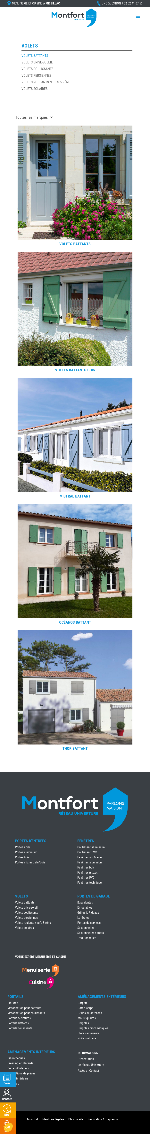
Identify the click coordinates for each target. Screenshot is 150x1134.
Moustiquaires (87, 1018)
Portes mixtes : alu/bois (30, 862)
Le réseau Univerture (91, 1065)
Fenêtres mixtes (87, 872)
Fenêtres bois (86, 867)
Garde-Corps (85, 1008)
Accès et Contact (88, 1070)
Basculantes (85, 902)
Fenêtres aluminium (90, 862)
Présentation (86, 1059)
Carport (82, 1003)
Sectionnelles (85, 928)
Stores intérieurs (17, 1078)
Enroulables (84, 907)
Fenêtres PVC (86, 877)
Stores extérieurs (88, 1033)
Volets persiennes (36, 75)
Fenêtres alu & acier (90, 857)
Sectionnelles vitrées (90, 933)
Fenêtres (85, 841)
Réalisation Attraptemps (103, 1119)
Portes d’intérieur (18, 1068)
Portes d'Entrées (30, 841)
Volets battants (34, 56)
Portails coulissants (19, 1028)
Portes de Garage (93, 896)
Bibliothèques (16, 1058)
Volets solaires (34, 89)
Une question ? (122, 3)
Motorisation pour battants (24, 1008)
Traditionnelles (86, 938)
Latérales (83, 918)
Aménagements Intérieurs (31, 1052)
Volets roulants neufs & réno (46, 82)
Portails (15, 996)
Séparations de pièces (21, 1073)
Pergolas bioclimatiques (93, 1028)
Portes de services (89, 923)
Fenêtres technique (89, 882)
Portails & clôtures (19, 1018)
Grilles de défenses (90, 1013)
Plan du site (75, 1119)
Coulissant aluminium (91, 847)
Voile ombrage (87, 1038)
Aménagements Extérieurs (102, 996)
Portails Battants (18, 1023)
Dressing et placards (20, 1063)
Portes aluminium (26, 852)
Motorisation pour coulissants (26, 1013)
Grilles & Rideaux (88, 912)
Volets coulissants (37, 69)
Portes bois (22, 857)
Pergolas (83, 1023)
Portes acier (22, 847)
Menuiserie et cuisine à (36, 3)
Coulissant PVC (87, 852)
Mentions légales (53, 1119)
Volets (21, 896)
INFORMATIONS (88, 1053)
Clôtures (12, 1003)
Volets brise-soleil (37, 62)
